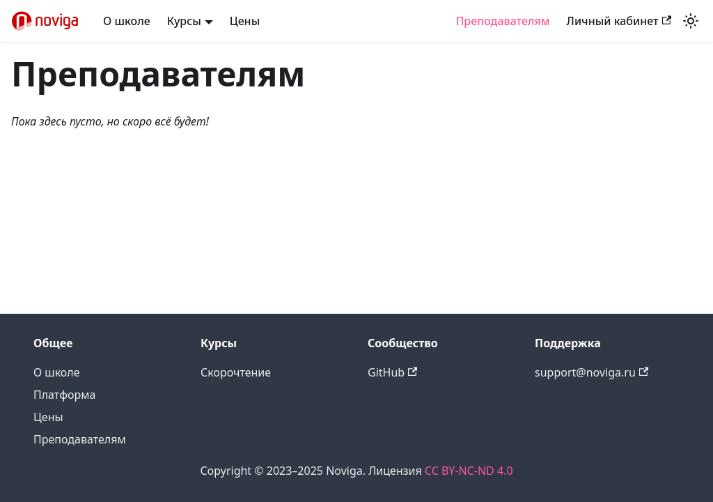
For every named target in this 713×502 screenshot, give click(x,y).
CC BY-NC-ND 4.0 (469, 470)
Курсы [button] (184, 21)
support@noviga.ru (591, 372)
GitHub (392, 372)
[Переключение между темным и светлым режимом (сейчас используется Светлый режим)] (691, 21)
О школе (126, 21)
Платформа (64, 394)
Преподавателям (502, 21)
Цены (245, 21)
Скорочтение (236, 372)
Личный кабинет (619, 21)
